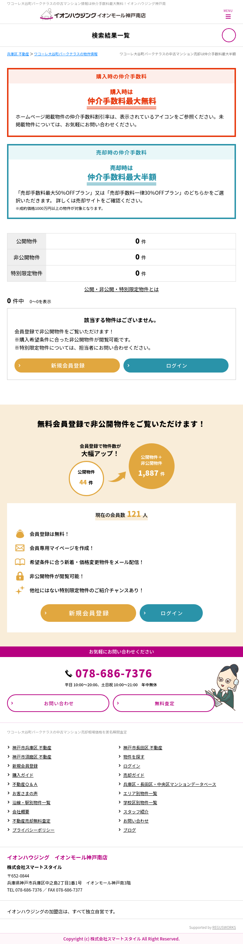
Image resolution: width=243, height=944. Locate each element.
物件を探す (134, 756)
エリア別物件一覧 (140, 793)
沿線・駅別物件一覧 (31, 802)
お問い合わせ (136, 821)
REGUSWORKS (224, 927)
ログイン (131, 766)
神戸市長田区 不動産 (143, 747)
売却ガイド (134, 775)
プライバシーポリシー (33, 830)
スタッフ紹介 (136, 811)
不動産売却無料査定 (31, 821)
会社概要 (20, 811)
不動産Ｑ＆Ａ (25, 784)
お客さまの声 (25, 793)
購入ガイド (23, 775)
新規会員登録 (25, 766)
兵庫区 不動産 (18, 53)
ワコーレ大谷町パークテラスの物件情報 (66, 53)
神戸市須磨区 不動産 (31, 756)
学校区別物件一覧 (140, 802)
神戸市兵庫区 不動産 (31, 747)
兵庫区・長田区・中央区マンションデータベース (169, 784)
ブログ (129, 830)
